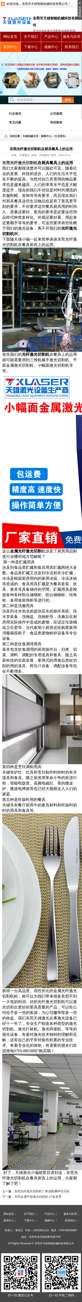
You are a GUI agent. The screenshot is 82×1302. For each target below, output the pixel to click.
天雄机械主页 (30, 136)
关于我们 (31, 36)
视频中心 (51, 47)
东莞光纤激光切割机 (20, 163)
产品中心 (51, 36)
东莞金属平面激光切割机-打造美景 (37, 1196)
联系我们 (72, 47)
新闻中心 (10, 47)
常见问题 (15, 122)
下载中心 (31, 47)
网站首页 (10, 36)
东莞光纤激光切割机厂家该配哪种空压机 (42, 1191)
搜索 (68, 99)
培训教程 (56, 122)
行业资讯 (15, 113)
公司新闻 (56, 113)
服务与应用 (71, 36)
